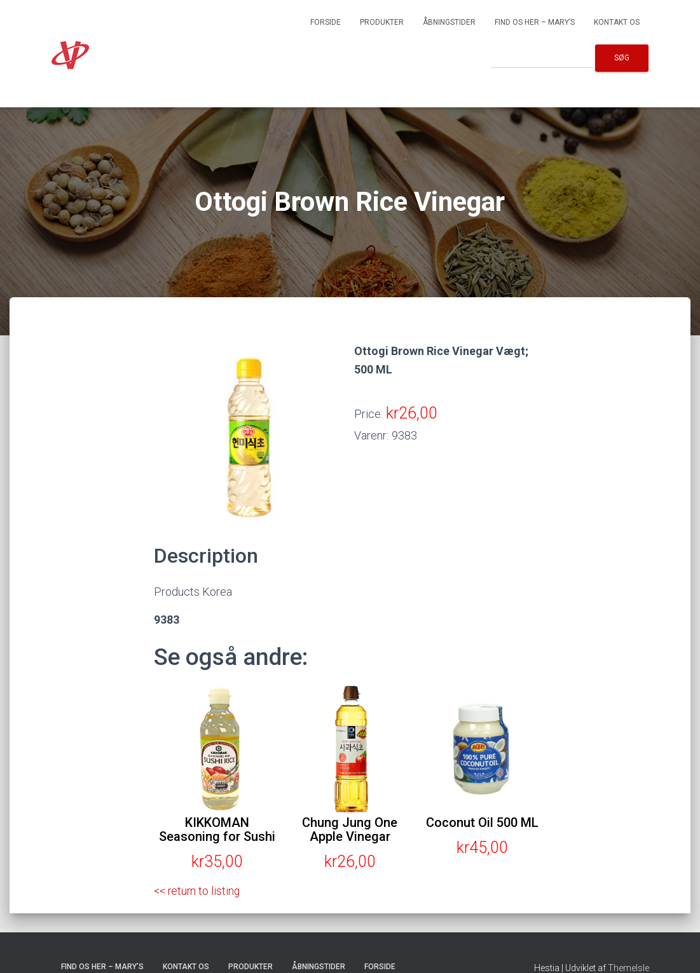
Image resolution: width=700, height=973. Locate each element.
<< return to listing (198, 890)
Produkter (382, 22)
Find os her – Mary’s (535, 22)
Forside (325, 22)
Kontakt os (617, 22)
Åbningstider (449, 22)
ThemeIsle (628, 967)
